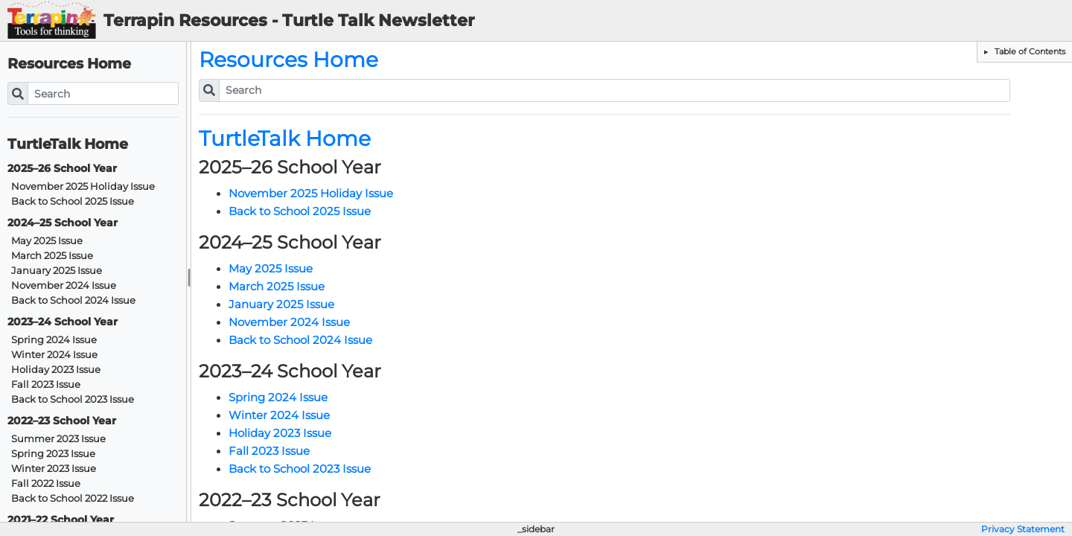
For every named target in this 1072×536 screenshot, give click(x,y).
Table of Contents (1028, 51)
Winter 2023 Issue (53, 468)
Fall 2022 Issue (45, 483)
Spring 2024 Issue (54, 339)
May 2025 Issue (47, 240)
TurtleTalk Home (67, 144)
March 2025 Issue (52, 255)
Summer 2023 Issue (58, 438)
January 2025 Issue (56, 270)
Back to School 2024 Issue (73, 300)
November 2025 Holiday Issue (83, 186)
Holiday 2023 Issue (55, 369)
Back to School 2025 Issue (72, 201)
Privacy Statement (1023, 529)
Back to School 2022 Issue (72, 498)
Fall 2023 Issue (45, 384)
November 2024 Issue (63, 285)
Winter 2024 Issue (54, 354)
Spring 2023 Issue (53, 453)
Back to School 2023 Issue (72, 399)
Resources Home (69, 63)
